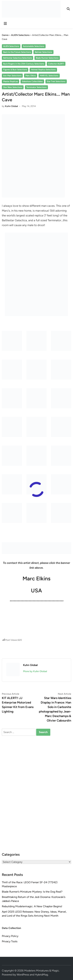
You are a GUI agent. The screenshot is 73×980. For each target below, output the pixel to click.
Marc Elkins (30, 75)
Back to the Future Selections (17, 52)
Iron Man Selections (12, 75)
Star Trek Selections (56, 81)
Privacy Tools (9, 941)
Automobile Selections (33, 46)
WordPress (23, 974)
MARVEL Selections (49, 75)
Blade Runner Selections (47, 58)
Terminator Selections (36, 87)
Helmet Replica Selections (43, 69)
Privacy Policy (10, 936)
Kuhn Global (11, 106)
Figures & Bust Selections (15, 69)
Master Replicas (10, 81)
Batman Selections (43, 52)
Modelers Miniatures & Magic (41, 970)
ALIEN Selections (11, 46)
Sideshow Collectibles (32, 81)
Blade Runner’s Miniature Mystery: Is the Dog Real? (32, 891)
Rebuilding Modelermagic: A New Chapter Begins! (32, 906)
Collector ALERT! (56, 64)
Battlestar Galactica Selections (17, 58)
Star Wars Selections (12, 87)
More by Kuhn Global (35, 671)
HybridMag (41, 974)
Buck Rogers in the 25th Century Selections (23, 64)
